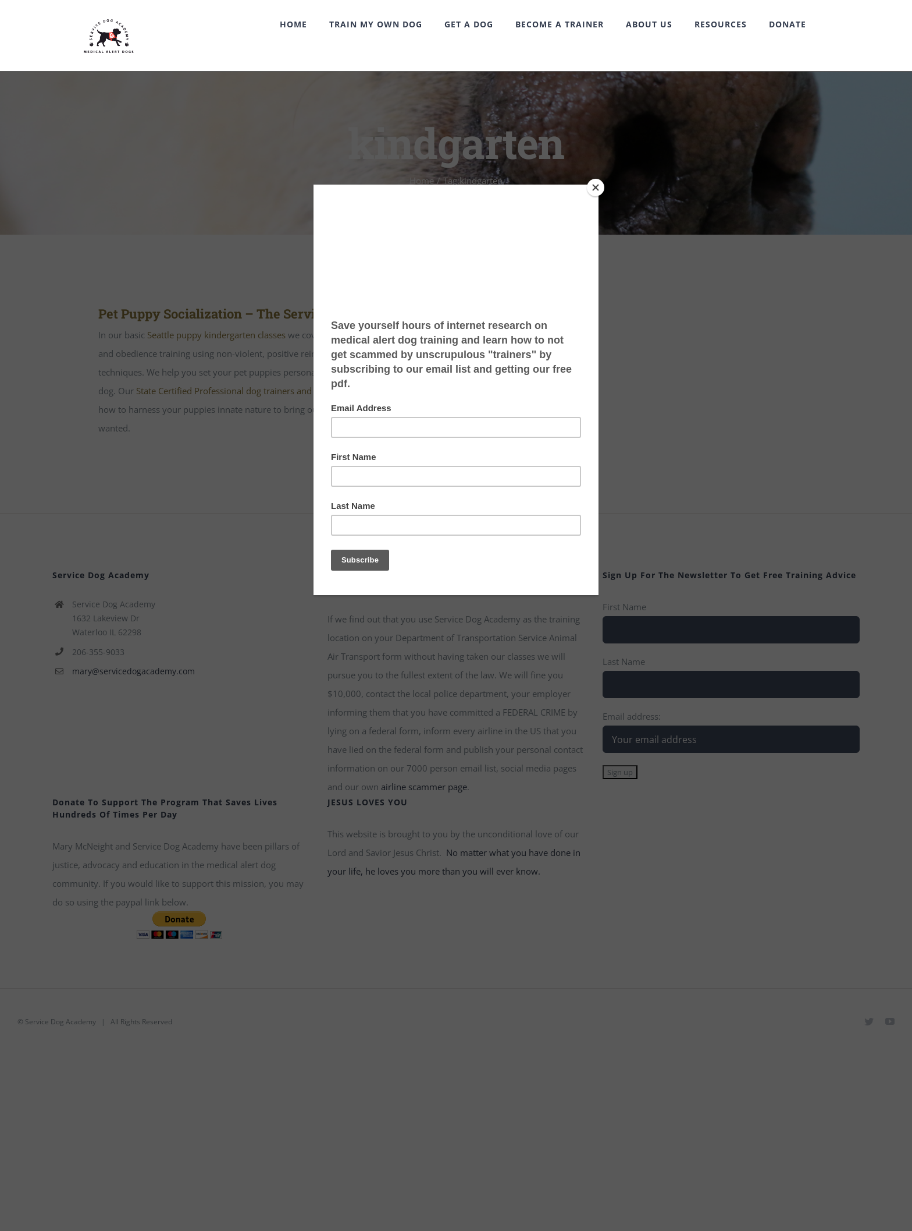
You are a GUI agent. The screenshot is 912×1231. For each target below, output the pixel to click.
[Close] (595, 187)
